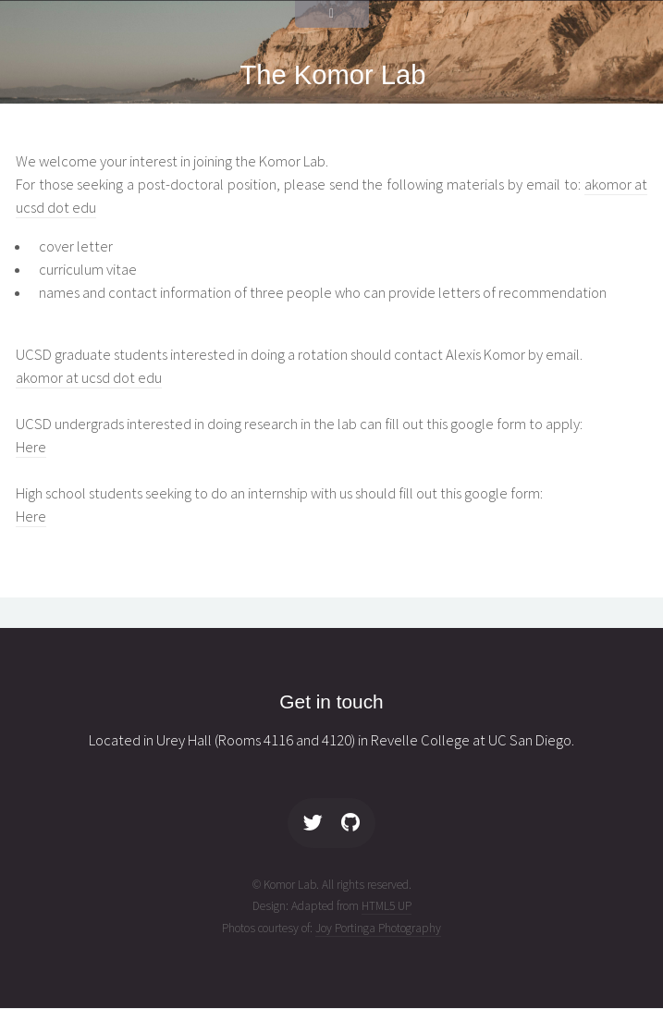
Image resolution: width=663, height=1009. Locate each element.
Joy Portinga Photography (378, 928)
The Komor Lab (333, 75)
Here (31, 447)
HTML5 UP (386, 906)
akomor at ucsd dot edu (89, 378)
